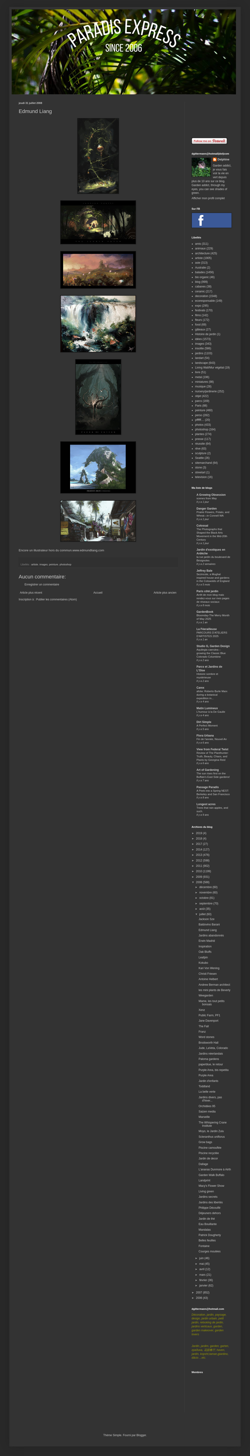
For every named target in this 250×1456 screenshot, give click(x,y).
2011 (199, 866)
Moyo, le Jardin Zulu (211, 1131)
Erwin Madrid (207, 940)
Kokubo (203, 962)
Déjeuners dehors (210, 1213)
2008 (199, 882)
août (202, 908)
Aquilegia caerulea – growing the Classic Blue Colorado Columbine (211, 653)
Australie (200, 267)
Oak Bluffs (205, 951)
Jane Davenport (208, 1020)
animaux (200, 248)
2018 (199, 838)
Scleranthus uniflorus (212, 1136)
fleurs (198, 320)
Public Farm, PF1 (209, 1015)
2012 (199, 860)
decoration (201, 296)
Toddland (204, 1086)
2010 (199, 871)
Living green (206, 1191)
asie (197, 262)
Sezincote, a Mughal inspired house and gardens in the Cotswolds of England (212, 578)
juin (201, 1258)
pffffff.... (199, 420)
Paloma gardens (209, 1059)
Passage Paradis (207, 787)
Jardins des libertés (211, 1202)
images (43, 564)
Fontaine (204, 1246)
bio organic (202, 277)
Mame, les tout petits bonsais (212, 1002)
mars (202, 1274)
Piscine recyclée (209, 1153)
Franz (202, 1031)
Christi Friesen (208, 973)
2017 (199, 844)
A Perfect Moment (207, 725)
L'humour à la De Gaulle (210, 711)
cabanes (200, 286)
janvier (203, 1285)
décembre (206, 887)
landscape (201, 363)
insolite (199, 348)
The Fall (204, 1026)
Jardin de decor (208, 1158)
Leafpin (203, 957)
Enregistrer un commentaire (42, 584)
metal (198, 377)
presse (199, 439)
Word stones (206, 1037)
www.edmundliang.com (88, 550)
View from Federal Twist (212, 749)
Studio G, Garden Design (213, 646)
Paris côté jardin (207, 591)
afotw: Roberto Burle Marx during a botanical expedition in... (211, 695)
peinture (53, 564)
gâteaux (200, 329)
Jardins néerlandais (211, 1053)
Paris (198, 405)
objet (198, 396)
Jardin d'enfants (208, 1081)
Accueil (98, 592)
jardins (199, 353)
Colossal (202, 525)
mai (202, 1263)
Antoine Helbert (208, 979)
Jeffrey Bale (204, 570)
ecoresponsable (205, 300)
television (201, 477)
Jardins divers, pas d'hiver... (210, 1099)
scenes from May (206, 498)
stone (198, 467)
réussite (200, 443)
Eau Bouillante (208, 1224)
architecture (202, 253)
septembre (206, 903)
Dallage (203, 1164)
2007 (199, 1292)
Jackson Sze (206, 919)
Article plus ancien (165, 592)
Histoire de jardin (205, 334)
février (203, 1280)
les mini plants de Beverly (214, 990)
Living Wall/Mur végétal (209, 367)
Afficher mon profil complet (208, 198)
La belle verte (207, 1091)
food (197, 324)
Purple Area (206, 1075)
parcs (198, 401)
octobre (204, 898)
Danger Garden (206, 508)
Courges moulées (210, 1251)
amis (198, 243)
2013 (199, 855)
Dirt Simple (203, 722)
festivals (200, 310)
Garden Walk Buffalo (211, 1175)
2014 (199, 849)
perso (198, 415)
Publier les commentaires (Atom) (56, 599)
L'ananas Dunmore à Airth (215, 1169)
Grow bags (205, 1142)
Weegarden (206, 995)
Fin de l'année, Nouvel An (211, 739)
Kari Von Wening (209, 968)
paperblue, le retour (211, 1064)
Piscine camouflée (210, 1147)
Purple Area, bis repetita (214, 1070)
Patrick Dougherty (210, 1235)
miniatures (201, 381)
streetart (200, 472)
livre (197, 372)
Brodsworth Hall (208, 1042)
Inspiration (205, 946)
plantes (199, 434)
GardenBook (204, 611)
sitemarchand (203, 462)
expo (198, 305)
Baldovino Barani (209, 924)
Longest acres (205, 804)
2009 (199, 877)
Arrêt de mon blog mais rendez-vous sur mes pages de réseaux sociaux (212, 598)
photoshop (65, 564)
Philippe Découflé (209, 1207)
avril (202, 1269)
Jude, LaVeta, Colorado (213, 1048)
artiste (34, 564)
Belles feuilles (207, 1240)
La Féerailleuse (206, 629)
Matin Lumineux (207, 708)
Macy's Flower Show (211, 1185)
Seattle (199, 458)
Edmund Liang (208, 930)
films (198, 315)
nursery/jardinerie (206, 391)
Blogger (141, 1435)
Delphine (223, 159)
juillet (203, 914)
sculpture (201, 453)
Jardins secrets (208, 1196)
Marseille (204, 1117)
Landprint (204, 1180)
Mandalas (205, 1229)
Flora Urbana (205, 735)
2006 (199, 1298)
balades (200, 272)
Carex (200, 687)
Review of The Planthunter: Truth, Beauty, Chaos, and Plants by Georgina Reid (212, 756)
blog (197, 281)
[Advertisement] (211, 116)
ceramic (200, 291)
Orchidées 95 (207, 1106)
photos (199, 424)
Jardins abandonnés (211, 935)
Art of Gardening (207, 770)
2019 (199, 833)
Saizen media (207, 1111)
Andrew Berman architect (214, 984)
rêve (197, 448)
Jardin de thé (207, 1218)
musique (200, 386)
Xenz (202, 1010)
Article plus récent (31, 592)
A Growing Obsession (211, 494)
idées (198, 339)
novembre (206, 892)
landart (199, 358)
